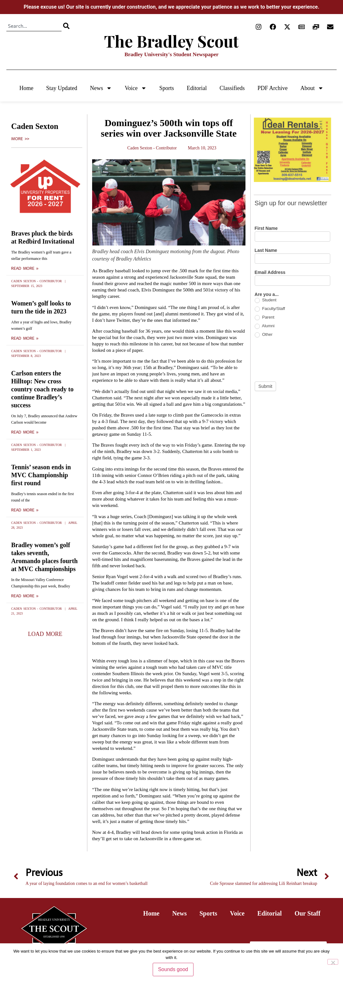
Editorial (197, 88)
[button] (45, 634)
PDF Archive (273, 88)
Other (264, 334)
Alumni (265, 326)
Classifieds (232, 88)
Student (265, 300)
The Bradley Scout (171, 41)
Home (26, 88)
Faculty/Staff (270, 309)
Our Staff (307, 913)
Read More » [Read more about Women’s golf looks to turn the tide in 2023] (25, 338)
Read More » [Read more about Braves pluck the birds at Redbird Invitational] (25, 268)
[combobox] (34, 25)
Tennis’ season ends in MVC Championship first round (41, 475)
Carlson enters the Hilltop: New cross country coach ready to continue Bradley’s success (42, 389)
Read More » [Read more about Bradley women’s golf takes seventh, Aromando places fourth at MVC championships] (25, 596)
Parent (264, 317)
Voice (136, 88)
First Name (266, 228)
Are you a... (267, 294)
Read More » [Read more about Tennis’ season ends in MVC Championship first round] (25, 510)
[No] (332, 962)
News (101, 88)
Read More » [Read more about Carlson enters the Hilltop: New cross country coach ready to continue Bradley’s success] (25, 432)
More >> (20, 138)
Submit (266, 386)
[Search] (66, 25)
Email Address (270, 272)
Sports (166, 88)
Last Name (266, 250)
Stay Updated (61, 88)
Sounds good (173, 969)
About (312, 88)
